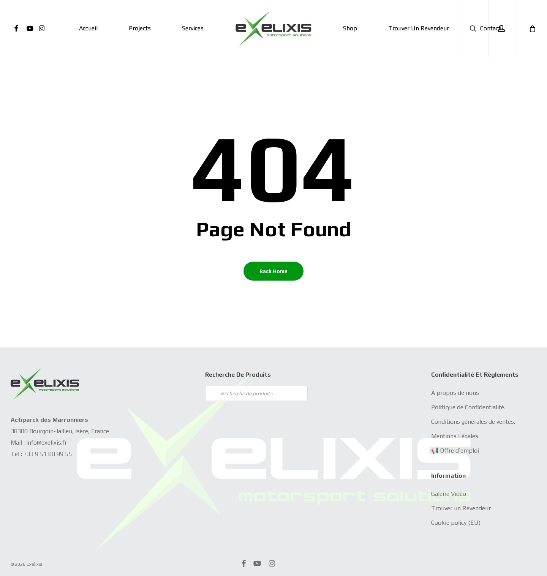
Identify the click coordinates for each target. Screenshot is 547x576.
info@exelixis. (44, 442)
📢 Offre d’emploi (455, 450)
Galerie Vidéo (448, 493)
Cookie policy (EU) (456, 522)
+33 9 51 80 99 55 (48, 454)
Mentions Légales (454, 436)
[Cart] (532, 28)
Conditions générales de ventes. (473, 421)
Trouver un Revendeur (461, 508)
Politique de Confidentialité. (468, 407)
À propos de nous (455, 392)
